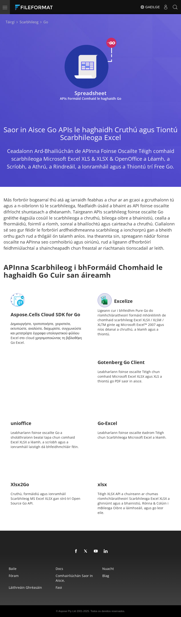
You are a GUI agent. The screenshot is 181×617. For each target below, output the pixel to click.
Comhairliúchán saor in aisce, (74, 578)
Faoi (59, 587)
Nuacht (108, 568)
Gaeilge (150, 7)
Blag (105, 575)
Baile (12, 568)
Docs (59, 568)
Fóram (14, 575)
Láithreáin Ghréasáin (25, 587)
